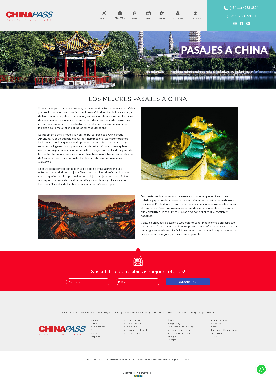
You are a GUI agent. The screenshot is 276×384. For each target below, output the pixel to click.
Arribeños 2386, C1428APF (75, 312)
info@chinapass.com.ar (202, 312)
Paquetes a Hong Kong (181, 327)
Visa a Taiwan (97, 327)
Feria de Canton (132, 323)
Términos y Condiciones (224, 330)
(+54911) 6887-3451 (241, 16)
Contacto (216, 336)
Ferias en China (131, 320)
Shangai (172, 336)
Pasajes (172, 340)
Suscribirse (217, 333)
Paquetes (95, 336)
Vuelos (94, 320)
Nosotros (216, 323)
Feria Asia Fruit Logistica (136, 330)
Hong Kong (174, 323)
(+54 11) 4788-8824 (244, 8)
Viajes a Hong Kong (179, 330)
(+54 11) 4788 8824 (177, 312)
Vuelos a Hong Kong (179, 333)
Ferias (93, 323)
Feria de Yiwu (130, 327)
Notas (214, 327)
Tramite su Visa (219, 320)
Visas (93, 330)
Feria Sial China (131, 333)
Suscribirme (187, 281)
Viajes (93, 333)
